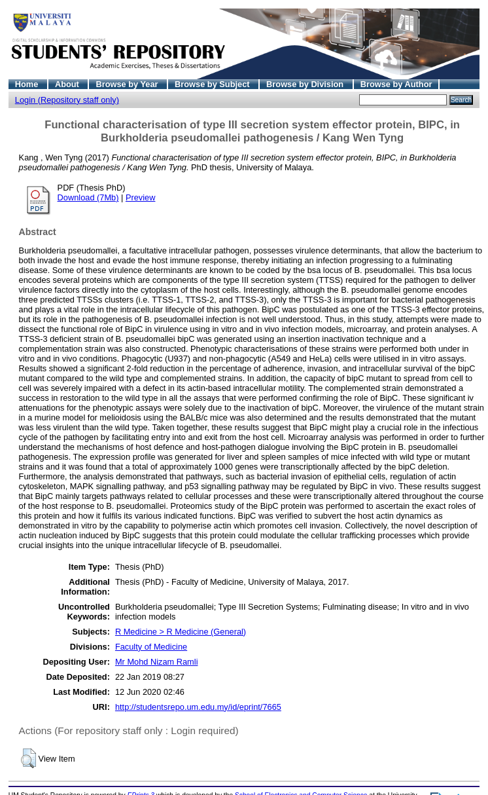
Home (28, 84)
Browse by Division (306, 84)
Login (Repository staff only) (67, 100)
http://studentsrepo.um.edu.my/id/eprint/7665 (198, 707)
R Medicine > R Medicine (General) (180, 632)
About (68, 84)
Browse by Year (128, 84)
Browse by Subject (213, 84)
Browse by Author (396, 84)
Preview (141, 197)
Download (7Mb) (88, 197)
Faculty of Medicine (151, 647)
